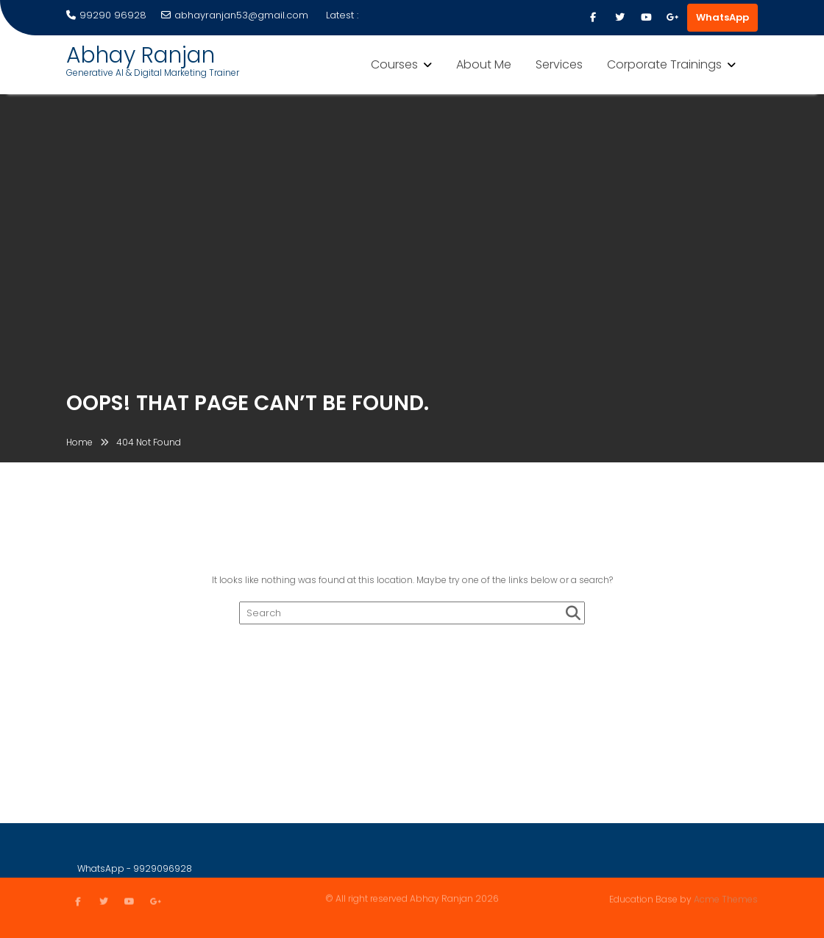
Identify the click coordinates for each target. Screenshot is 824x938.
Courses (394, 64)
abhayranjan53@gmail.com (234, 15)
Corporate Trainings (664, 64)
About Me (483, 64)
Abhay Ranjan (140, 55)
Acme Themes (726, 898)
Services (559, 64)
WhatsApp (722, 17)
